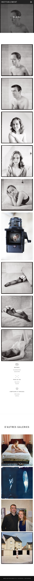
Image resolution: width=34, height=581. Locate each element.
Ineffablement (9, 2)
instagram (28, 578)
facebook (20, 578)
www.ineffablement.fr (10, 578)
